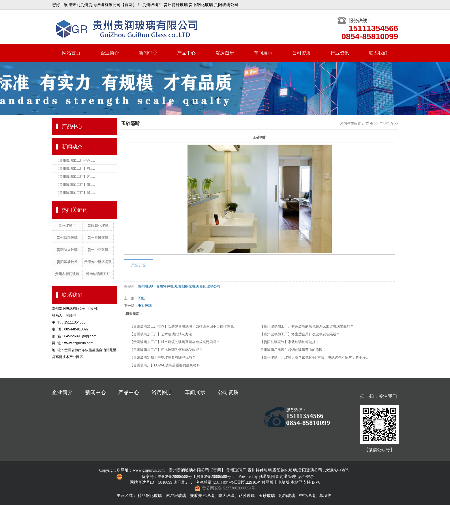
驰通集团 (267, 476)
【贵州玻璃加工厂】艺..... (75, 177)
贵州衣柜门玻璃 (67, 274)
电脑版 (284, 482)
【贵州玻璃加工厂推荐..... (75, 160)
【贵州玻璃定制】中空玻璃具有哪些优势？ (163, 357)
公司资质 (301, 52)
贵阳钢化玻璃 (98, 226)
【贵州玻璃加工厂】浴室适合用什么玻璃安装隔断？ (300, 334)
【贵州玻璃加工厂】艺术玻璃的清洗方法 (161, 334)
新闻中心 (148, 52)
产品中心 (186, 52)
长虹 (141, 298)
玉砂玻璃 (145, 306)
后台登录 (306, 476)
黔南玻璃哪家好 (98, 274)
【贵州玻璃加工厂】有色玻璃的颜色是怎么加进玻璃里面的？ (307, 326)
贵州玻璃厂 (67, 226)
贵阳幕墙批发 (67, 262)
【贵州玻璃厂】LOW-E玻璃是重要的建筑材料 (165, 365)
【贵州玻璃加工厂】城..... (75, 193)
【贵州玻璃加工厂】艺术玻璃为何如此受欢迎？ (166, 350)
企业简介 (109, 52)
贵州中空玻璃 (98, 250)
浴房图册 (224, 52)
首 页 (369, 124)
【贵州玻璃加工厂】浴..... (75, 185)
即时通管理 (286, 476)
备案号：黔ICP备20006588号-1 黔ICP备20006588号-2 (189, 476)
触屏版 (267, 482)
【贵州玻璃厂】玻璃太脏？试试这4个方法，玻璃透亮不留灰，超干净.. (314, 357)
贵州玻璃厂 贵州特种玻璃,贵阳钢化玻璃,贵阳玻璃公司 (179, 286)
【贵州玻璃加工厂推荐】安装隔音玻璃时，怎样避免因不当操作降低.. (183, 326)
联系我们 (378, 52)
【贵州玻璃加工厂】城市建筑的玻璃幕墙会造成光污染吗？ (175, 342)
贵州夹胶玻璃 (98, 238)
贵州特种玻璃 (67, 238)
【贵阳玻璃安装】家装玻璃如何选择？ (289, 342)
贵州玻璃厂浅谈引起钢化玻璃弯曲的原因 (291, 350)
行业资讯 (340, 52)
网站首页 (71, 52)
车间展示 (263, 52)
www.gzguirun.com (148, 470)
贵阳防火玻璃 (67, 250)
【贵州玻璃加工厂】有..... (75, 169)
